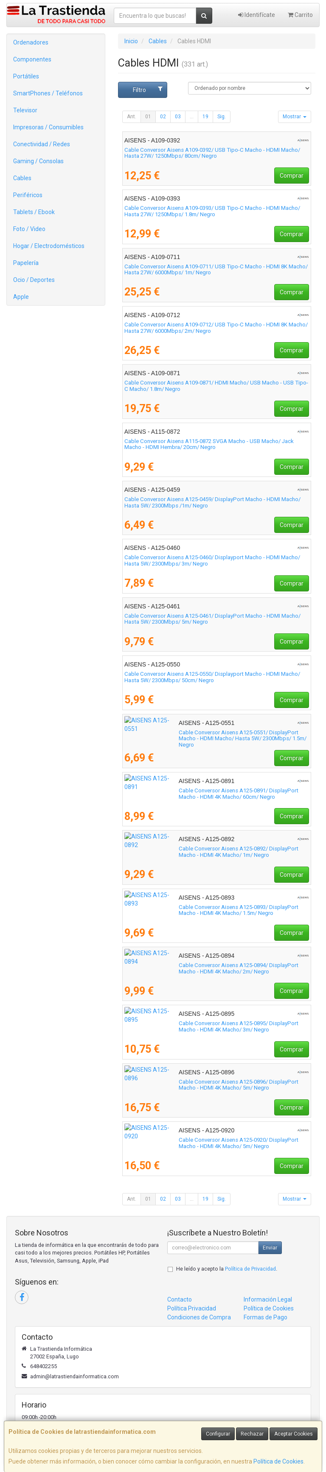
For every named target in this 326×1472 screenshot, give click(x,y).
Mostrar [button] (294, 117)
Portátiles (26, 76)
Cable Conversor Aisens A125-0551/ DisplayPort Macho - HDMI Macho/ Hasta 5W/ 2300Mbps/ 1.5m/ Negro (212, 735)
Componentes (32, 59)
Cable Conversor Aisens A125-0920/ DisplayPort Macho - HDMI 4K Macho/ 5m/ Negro (216, 1143)
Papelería (26, 262)
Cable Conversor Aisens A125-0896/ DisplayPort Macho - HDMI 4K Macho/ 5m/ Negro (216, 1085)
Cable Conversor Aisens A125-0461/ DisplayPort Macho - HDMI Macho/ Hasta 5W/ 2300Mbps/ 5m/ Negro (212, 619)
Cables (22, 178)
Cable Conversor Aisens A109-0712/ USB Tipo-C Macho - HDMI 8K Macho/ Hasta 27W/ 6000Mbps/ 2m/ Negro (216, 327)
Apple (21, 296)
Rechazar (252, 1434)
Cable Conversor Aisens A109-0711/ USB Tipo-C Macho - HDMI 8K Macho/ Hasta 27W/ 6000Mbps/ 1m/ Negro (216, 269)
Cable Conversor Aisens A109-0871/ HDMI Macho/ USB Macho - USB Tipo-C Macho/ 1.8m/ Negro (216, 385)
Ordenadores (30, 42)
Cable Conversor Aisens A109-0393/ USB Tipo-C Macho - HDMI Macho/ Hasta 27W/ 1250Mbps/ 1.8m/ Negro (212, 211)
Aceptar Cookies (293, 1434)
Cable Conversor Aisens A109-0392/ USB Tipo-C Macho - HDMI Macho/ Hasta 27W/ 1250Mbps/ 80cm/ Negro (212, 153)
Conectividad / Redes (41, 144)
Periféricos (27, 195)
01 (148, 117)
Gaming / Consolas (38, 161)
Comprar (292, 175)
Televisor (25, 110)
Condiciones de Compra (199, 1317)
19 (205, 117)
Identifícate (256, 14)
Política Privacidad (191, 1308)
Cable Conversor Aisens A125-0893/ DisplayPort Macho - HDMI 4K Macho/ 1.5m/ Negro (216, 910)
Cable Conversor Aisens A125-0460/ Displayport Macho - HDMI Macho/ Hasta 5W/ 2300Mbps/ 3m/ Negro (212, 560)
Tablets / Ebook (34, 212)
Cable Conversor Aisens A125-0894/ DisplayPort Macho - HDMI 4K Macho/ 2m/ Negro (216, 968)
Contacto (179, 1299)
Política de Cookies (278, 1461)
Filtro (148, 89)
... (192, 117)
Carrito (300, 14)
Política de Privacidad (250, 1269)
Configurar (218, 1434)
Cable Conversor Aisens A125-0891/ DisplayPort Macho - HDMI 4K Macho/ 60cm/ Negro (216, 793)
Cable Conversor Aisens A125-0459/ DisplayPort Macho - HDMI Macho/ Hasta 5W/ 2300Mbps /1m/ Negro (212, 502)
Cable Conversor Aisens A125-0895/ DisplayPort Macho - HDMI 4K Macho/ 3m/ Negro (216, 1026)
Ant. (131, 117)
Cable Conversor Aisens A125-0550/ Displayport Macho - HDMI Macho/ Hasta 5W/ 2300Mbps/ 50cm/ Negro (212, 677)
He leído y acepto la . (226, 1269)
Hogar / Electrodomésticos (48, 246)
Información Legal (268, 1299)
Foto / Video (29, 229)
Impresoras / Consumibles (48, 127)
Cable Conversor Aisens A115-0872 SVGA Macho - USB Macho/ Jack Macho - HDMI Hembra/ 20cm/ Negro (209, 444)
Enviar (270, 1248)
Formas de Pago (265, 1317)
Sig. (221, 117)
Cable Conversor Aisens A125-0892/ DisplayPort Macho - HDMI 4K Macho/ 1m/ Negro (216, 851)
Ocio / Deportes (34, 279)
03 (178, 117)
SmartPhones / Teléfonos (48, 93)
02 (163, 117)
